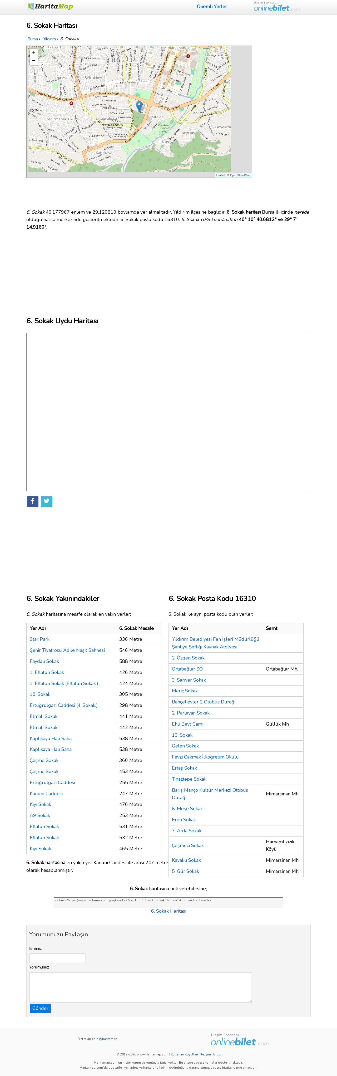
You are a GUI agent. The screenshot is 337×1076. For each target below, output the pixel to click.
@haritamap (108, 1039)
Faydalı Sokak (44, 661)
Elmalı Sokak (43, 716)
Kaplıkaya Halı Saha (51, 738)
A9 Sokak (40, 815)
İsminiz (35, 948)
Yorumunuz (39, 967)
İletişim (205, 1054)
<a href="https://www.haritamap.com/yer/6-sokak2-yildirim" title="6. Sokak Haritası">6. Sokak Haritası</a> (168, 902)
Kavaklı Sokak (186, 860)
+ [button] (34, 53)
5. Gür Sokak (185, 871)
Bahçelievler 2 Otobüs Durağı (203, 702)
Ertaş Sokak (184, 768)
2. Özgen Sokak (188, 658)
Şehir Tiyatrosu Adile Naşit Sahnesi (67, 650)
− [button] (34, 61)
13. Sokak (182, 735)
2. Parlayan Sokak (191, 713)
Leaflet (220, 175)
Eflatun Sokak (44, 826)
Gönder (40, 1008)
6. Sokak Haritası (168, 911)
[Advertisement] (282, 125)
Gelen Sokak (185, 746)
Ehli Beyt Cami (187, 724)
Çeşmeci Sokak (188, 845)
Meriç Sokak (185, 691)
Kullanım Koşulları (184, 1054)
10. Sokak (40, 694)
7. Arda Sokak (186, 831)
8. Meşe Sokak (187, 808)
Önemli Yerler (212, 6)
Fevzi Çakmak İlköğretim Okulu (205, 757)
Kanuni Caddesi (46, 793)
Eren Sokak (184, 819)
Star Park (39, 639)
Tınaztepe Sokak (189, 779)
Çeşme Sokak (44, 760)
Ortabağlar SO (187, 669)
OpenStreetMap (240, 175)
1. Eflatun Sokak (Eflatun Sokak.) (64, 683)
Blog (217, 1054)
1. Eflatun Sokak (47, 672)
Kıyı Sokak (40, 804)
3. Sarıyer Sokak (189, 680)
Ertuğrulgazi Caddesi (52, 782)
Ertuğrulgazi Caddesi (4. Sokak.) (64, 705)
